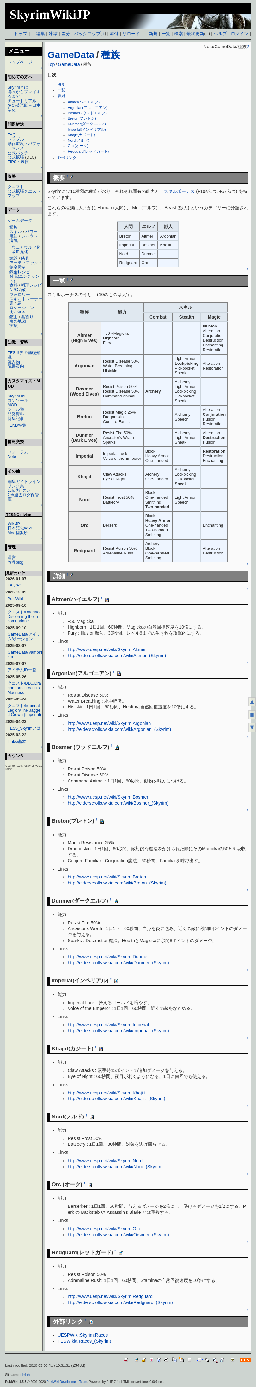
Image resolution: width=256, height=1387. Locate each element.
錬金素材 (17, 267)
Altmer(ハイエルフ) (84, 102)
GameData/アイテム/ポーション (24, 636)
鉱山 (13, 316)
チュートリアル (22, 100)
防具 (25, 258)
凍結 (53, 33)
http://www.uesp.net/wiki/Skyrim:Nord (105, 1160)
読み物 (14, 361)
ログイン (239, 33)
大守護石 (17, 312)
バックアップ (87, 33)
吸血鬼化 (20, 251)
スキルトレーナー (25, 298)
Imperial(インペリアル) (87, 129)
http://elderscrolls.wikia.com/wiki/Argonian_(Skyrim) (119, 729)
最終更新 (195, 33)
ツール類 (16, 409)
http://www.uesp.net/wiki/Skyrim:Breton (107, 876)
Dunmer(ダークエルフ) (87, 124)
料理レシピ (31, 285)
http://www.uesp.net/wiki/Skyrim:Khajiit (106, 1092)
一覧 (166, 33)
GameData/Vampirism (25, 654)
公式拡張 (16, 157)
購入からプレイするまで (24, 93)
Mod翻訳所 (18, 532)
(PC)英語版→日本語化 (24, 107)
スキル (15, 231)
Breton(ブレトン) (82, 118)
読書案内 (16, 366)
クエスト (16, 186)
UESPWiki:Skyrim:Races (83, 1335)
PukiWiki (15, 598)
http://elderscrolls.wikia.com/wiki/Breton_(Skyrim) (117, 882)
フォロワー (19, 294)
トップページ (20, 62)
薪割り (27, 316)
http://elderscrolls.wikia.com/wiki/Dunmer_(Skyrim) (118, 962)
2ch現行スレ (19, 490)
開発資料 (16, 414)
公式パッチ (18, 152)
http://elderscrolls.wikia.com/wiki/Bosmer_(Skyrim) (118, 803)
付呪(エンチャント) (24, 278)
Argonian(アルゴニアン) (87, 108)
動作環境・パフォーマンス (24, 145)
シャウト (29, 236)
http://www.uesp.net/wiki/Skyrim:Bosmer (108, 797)
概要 (61, 84)
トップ (20, 33)
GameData (70, 54)
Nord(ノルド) (78, 140)
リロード (131, 33)
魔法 (13, 236)
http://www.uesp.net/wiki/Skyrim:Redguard (110, 1296)
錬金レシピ (19, 271)
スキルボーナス (179, 191)
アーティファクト (25, 262)
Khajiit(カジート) (81, 135)
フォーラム (18, 452)
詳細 (61, 96)
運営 (12, 557)
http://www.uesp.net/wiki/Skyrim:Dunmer (108, 956)
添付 (114, 33)
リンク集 (16, 486)
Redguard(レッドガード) (88, 151)
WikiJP (14, 523)
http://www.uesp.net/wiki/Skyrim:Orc (104, 1228)
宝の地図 (17, 321)
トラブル (16, 139)
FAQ (12, 134)
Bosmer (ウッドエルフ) (87, 113)
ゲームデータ (20, 220)
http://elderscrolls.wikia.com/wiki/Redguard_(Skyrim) (120, 1302)
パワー (31, 231)
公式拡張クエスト (24, 191)
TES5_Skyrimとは (24, 728)
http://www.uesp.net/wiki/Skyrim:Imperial (108, 1024)
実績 (13, 325)
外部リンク (67, 158)
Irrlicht (26, 1375)
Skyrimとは (18, 87)
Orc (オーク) (78, 146)
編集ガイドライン (24, 481)
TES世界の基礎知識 (24, 354)
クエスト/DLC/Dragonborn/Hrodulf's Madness (24, 687)
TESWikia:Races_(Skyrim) (84, 1341)
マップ (14, 195)
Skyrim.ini (16, 396)
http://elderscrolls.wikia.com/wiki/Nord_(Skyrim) (115, 1166)
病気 (13, 240)
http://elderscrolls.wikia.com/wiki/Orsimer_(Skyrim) (118, 1234)
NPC (13, 289)
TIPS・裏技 (18, 161)
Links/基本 (17, 741)
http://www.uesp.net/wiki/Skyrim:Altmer (107, 649)
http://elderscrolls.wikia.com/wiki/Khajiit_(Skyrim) (116, 1098)
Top (51, 64)
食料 (13, 285)
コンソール (18, 400)
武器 (13, 258)
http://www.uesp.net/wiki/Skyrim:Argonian (109, 723)
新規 (153, 33)
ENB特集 (17, 425)
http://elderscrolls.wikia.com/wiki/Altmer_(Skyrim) (117, 655)
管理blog (16, 562)
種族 (110, 54)
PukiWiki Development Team (66, 1382)
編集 (40, 33)
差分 (65, 33)
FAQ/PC (15, 585)
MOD (12, 404)
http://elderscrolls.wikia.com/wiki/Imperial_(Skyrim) (118, 1030)
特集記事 (16, 418)
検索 (178, 33)
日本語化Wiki (20, 528)
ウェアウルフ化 (26, 247)
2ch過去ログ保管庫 (23, 497)
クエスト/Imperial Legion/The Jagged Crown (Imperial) (24, 710)
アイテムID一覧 (22, 670)
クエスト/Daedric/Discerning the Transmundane (24, 616)
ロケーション (21, 307)
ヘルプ (220, 33)
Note (12, 456)
